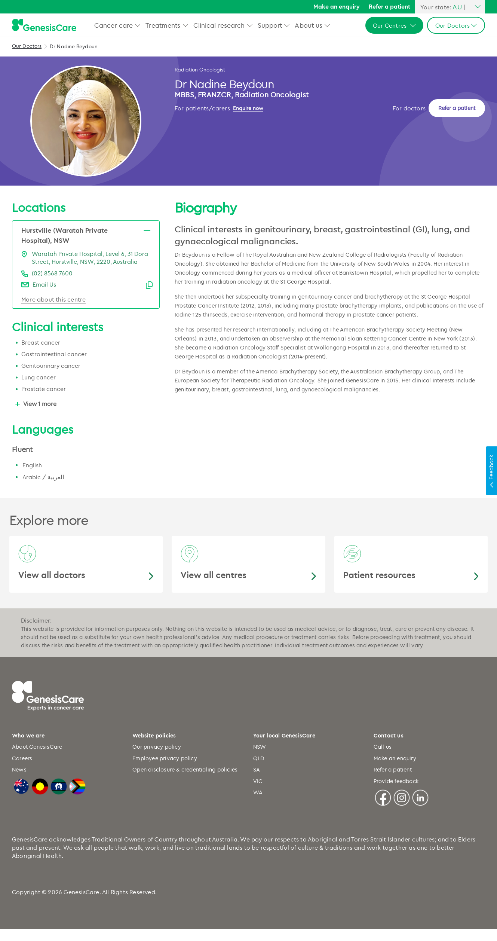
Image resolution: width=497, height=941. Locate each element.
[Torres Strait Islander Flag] (58, 797)
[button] (138, 25)
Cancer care (113, 25)
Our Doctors (27, 46)
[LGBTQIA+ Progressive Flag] (77, 797)
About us (308, 25)
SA (256, 781)
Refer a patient (389, 6)
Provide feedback (396, 793)
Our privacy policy (156, 758)
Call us (383, 758)
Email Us (44, 296)
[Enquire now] (194, 156)
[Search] (301, 7)
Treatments (162, 25)
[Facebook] (383, 809)
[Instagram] (401, 809)
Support (270, 25)
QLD (258, 770)
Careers (22, 770)
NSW (259, 758)
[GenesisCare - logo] (44, 25)
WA (258, 804)
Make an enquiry (336, 6)
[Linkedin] (420, 809)
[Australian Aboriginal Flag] (40, 797)
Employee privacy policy (164, 770)
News (19, 781)
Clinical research (219, 25)
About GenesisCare (37, 758)
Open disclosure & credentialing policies (184, 781)
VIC (258, 793)
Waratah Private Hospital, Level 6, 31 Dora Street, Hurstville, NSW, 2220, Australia (90, 269)
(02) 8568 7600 (52, 285)
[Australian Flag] (21, 797)
